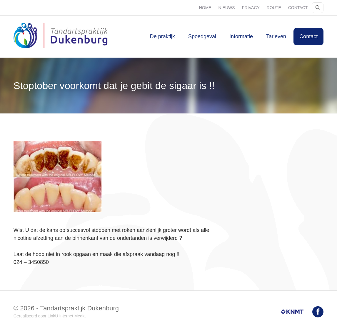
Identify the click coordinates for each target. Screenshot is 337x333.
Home (205, 7)
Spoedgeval (202, 36)
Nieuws (226, 7)
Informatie (241, 36)
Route (274, 7)
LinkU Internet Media (67, 316)
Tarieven (276, 36)
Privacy (250, 7)
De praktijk (162, 36)
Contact (298, 7)
